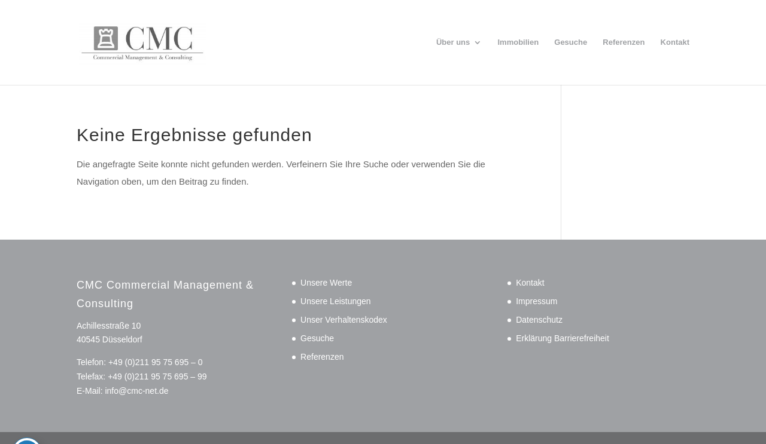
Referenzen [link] (624, 42)
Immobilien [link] (518, 42)
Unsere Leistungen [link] (335, 301)
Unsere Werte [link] (326, 282)
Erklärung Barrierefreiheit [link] (562, 338)
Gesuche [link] (570, 42)
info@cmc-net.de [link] (136, 391)
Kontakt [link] (675, 42)
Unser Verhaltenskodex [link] (343, 319)
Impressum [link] (536, 301)
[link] (169, 41)
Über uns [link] (453, 42)
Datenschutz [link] (539, 319)
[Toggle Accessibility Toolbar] (27, 413)
